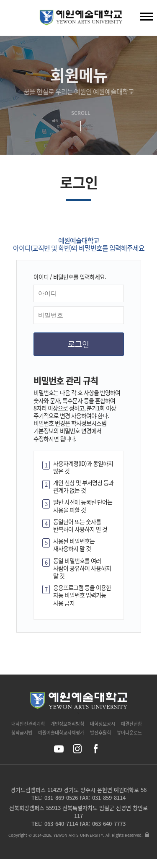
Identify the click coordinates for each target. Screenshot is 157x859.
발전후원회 (100, 732)
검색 (13, 20)
